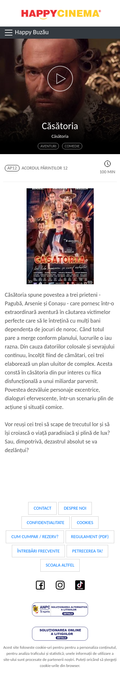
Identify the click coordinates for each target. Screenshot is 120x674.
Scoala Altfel (60, 565)
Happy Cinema (60, 13)
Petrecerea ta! (87, 551)
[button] (60, 79)
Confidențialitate (46, 522)
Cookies (85, 522)
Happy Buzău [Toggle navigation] (26, 32)
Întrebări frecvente (38, 551)
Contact (42, 508)
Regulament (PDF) (90, 536)
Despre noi (75, 508)
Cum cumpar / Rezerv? (34, 536)
